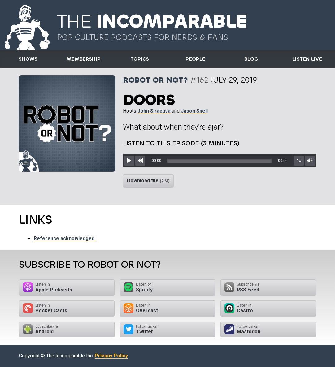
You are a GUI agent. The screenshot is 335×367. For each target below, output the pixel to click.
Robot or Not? (155, 80)
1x (299, 160)
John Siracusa (154, 111)
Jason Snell (194, 111)
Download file (148, 181)
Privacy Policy (111, 356)
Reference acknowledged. (65, 238)
